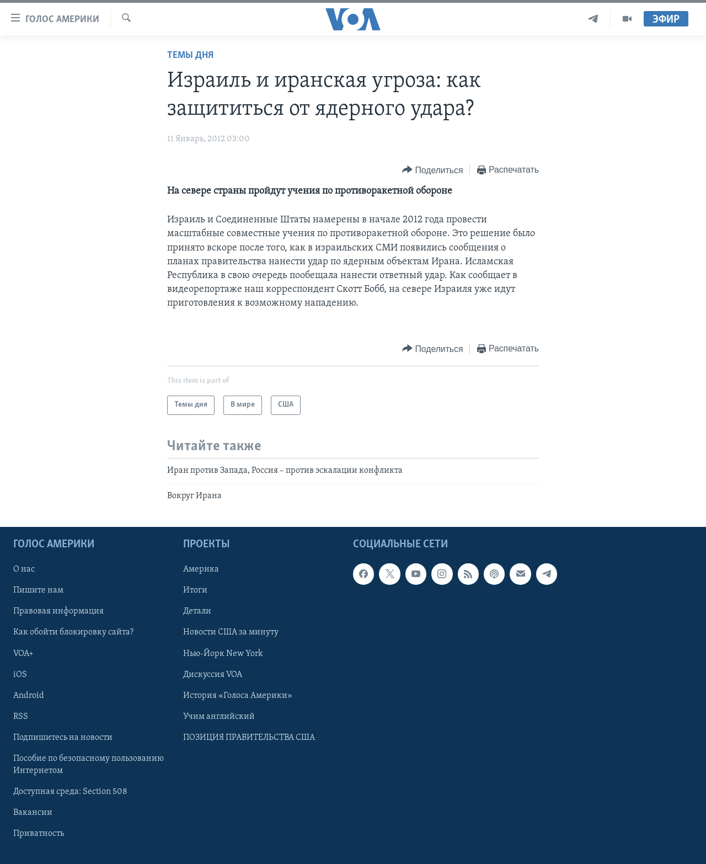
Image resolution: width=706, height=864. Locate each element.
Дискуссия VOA (212, 674)
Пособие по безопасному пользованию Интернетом (88, 764)
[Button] (432, 170)
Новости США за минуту (231, 632)
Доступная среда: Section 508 (70, 791)
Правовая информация (58, 611)
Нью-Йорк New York (223, 653)
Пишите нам (38, 590)
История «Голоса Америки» (237, 695)
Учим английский (219, 716)
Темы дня (190, 55)
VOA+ (23, 653)
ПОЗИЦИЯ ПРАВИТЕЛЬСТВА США (249, 737)
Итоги (195, 590)
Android (28, 695)
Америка (201, 570)
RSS (20, 716)
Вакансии (32, 812)
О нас (24, 570)
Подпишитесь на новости (63, 737)
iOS (20, 674)
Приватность (38, 833)
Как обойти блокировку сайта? (73, 632)
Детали (197, 611)
